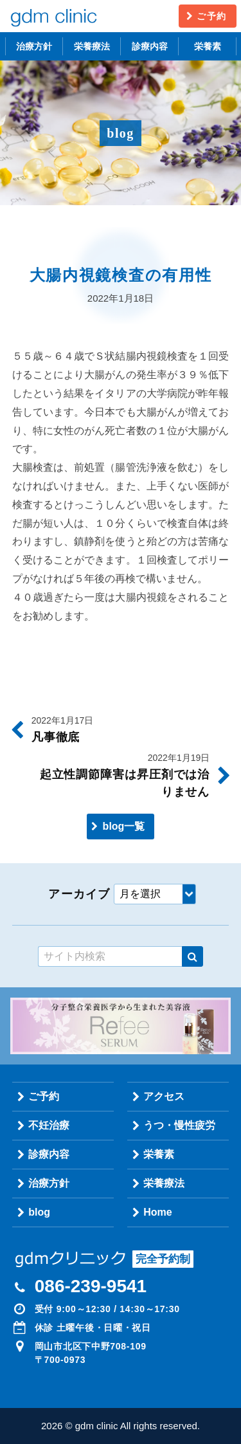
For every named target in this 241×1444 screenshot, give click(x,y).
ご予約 (211, 16)
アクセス (163, 1096)
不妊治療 (48, 1125)
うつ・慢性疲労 (179, 1125)
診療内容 (150, 46)
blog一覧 (124, 826)
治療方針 (34, 46)
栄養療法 (92, 46)
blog (39, 1212)
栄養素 (207, 46)
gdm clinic (53, 16)
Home (157, 1212)
